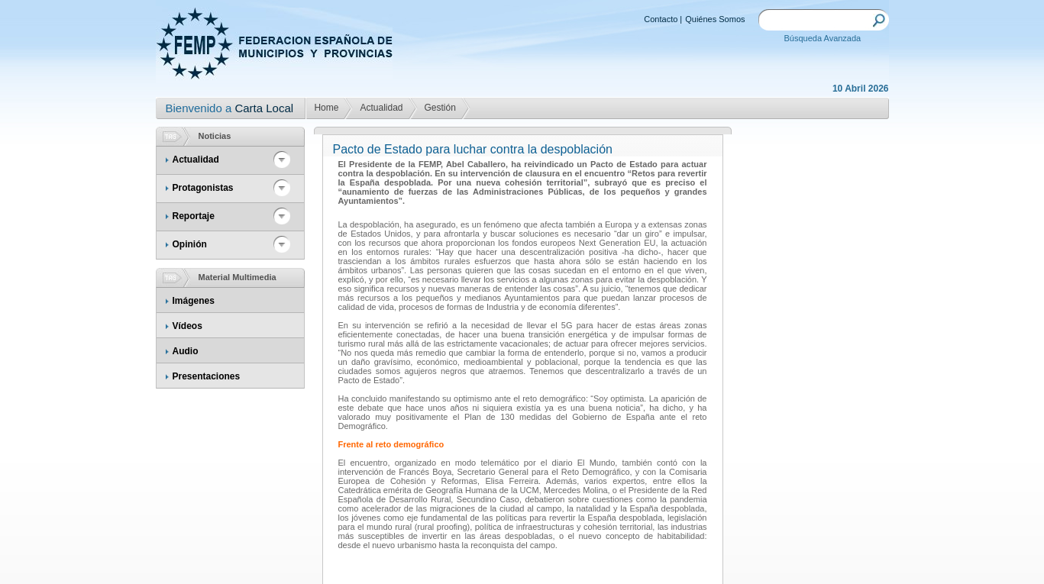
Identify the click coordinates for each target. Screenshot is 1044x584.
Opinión (190, 244)
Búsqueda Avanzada (822, 38)
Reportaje (194, 216)
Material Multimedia (237, 277)
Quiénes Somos (715, 19)
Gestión (440, 107)
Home (326, 107)
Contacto (660, 19)
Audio (186, 351)
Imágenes (194, 300)
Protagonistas (203, 187)
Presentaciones (207, 376)
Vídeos (187, 326)
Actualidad (381, 107)
